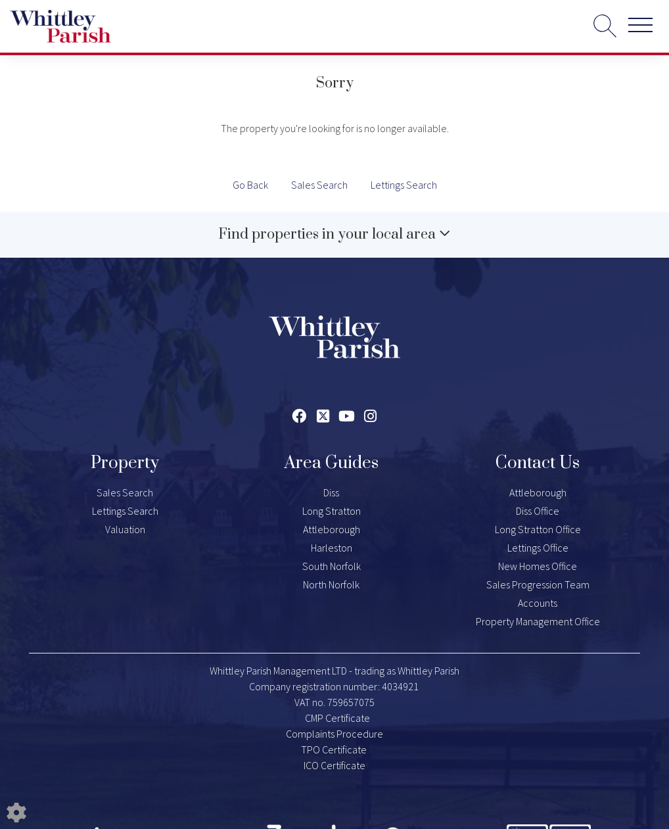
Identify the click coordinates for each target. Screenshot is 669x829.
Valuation (125, 529)
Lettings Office (537, 547)
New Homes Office (537, 566)
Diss (331, 492)
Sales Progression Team (537, 584)
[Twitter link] (323, 416)
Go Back (250, 184)
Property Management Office (538, 621)
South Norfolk (331, 566)
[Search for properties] (604, 25)
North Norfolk (331, 584)
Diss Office (537, 510)
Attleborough (331, 529)
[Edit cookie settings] (16, 811)
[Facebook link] (299, 416)
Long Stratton (331, 510)
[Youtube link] (347, 416)
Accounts (537, 602)
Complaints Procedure (334, 733)
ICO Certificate (334, 765)
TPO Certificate (334, 749)
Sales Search (319, 184)
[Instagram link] (370, 416)
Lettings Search (404, 184)
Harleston (331, 547)
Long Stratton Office (538, 529)
